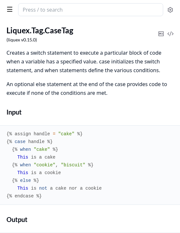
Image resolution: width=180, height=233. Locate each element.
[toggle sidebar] (8, 9)
